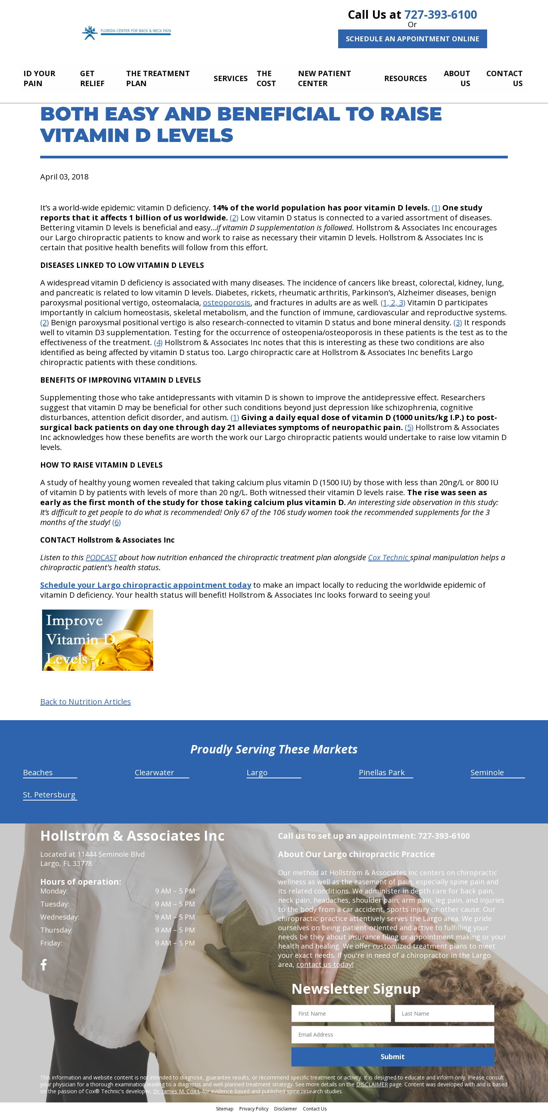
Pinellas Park (382, 770)
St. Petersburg (49, 792)
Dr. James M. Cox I (176, 1088)
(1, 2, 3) (393, 300)
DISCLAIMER (372, 1082)
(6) (116, 520)
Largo (257, 770)
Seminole (487, 770)
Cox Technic (389, 555)
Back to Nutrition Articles (85, 699)
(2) (234, 215)
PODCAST (101, 555)
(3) (457, 320)
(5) (409, 425)
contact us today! (324, 962)
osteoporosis (226, 300)
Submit (393, 1054)
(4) (158, 340)
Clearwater (154, 770)
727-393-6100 (440, 14)
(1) (436, 205)
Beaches (38, 770)
